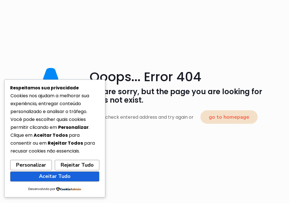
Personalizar (31, 165)
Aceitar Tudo (55, 176)
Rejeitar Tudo (77, 165)
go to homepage (229, 117)
